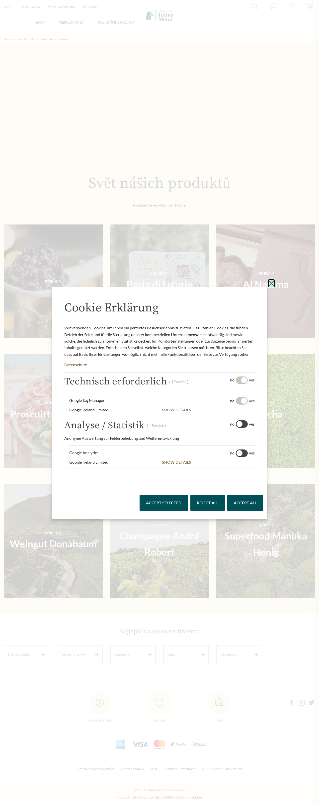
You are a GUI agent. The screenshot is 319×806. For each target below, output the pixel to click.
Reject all (207, 502)
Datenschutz (75, 364)
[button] (208, 410)
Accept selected (163, 502)
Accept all (245, 502)
